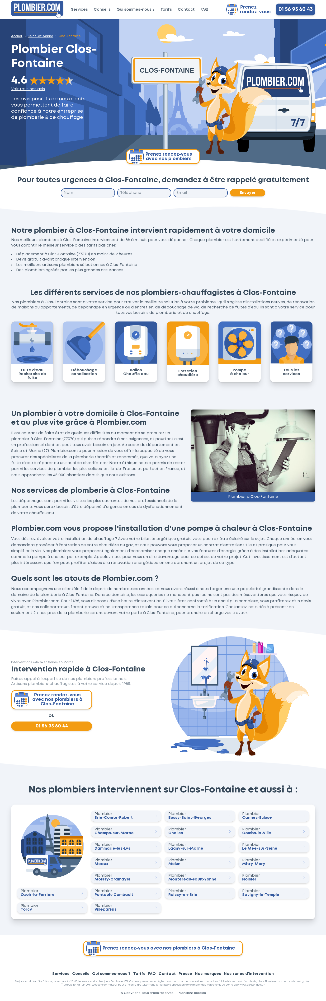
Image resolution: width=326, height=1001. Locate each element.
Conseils (102, 9)
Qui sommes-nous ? (136, 9)
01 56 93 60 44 (51, 726)
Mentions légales (192, 993)
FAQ (204, 9)
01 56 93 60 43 (295, 9)
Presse (185, 974)
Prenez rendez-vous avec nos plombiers (160, 156)
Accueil (17, 36)
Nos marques (208, 974)
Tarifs (166, 9)
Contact (186, 9)
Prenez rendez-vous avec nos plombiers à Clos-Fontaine (48, 699)
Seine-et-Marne (40, 36)
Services (79, 9)
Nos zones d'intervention (249, 974)
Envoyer (247, 193)
